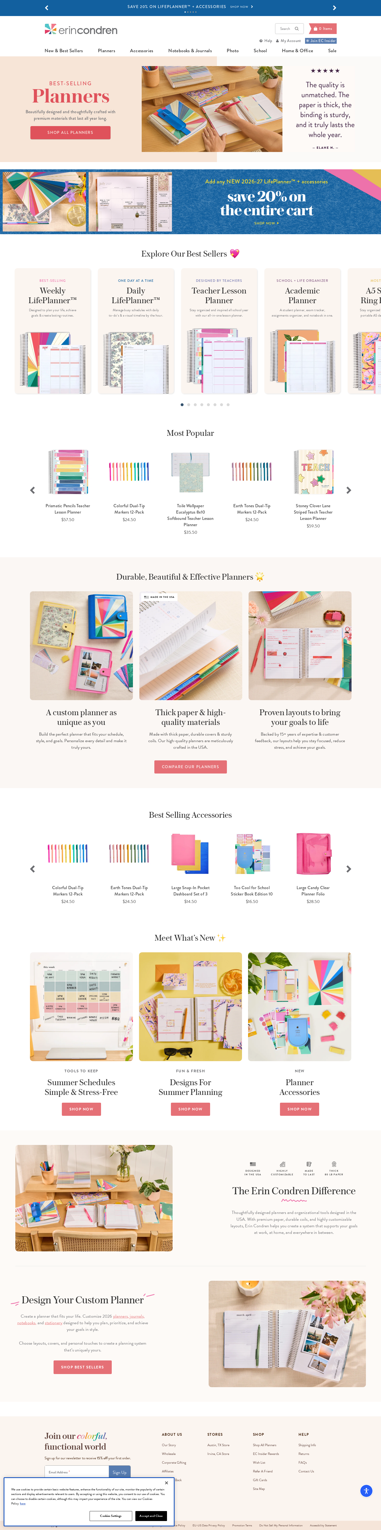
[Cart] (322, 28)
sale (332, 51)
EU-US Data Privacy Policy (209, 1525)
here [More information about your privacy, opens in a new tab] (23, 1520)
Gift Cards (260, 1480)
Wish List (259, 1462)
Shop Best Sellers (82, 1367)
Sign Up (120, 1472)
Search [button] (289, 28)
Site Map (259, 1488)
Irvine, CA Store (218, 1453)
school (260, 51)
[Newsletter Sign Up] (77, 1472)
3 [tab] (190, 12)
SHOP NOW (81, 1109)
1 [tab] (185, 12)
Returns (303, 1453)
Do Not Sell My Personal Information (281, 1525)
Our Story (169, 1445)
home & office (297, 51)
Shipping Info (307, 1445)
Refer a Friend (263, 1471)
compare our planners (190, 767)
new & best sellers (64, 51)
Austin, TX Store (218, 1445)
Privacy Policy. (116, 1484)
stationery (53, 1322)
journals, (137, 1316)
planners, (121, 1316)
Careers (167, 1488)
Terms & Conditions (96, 1484)
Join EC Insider (321, 40)
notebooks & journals (190, 51)
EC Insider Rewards (266, 1453)
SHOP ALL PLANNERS (70, 132)
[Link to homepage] (81, 29)
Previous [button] (32, 490)
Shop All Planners (264, 1445)
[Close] (166, 1499)
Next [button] (348, 490)
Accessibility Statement (323, 1525)
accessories (141, 51)
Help (268, 40)
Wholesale (169, 1453)
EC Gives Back (172, 1480)
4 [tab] (193, 12)
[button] (46, 8)
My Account (291, 40)
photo (233, 51)
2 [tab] (187, 12)
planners (106, 51)
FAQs (302, 1462)
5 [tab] (195, 12)
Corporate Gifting (174, 1462)
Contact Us (306, 1471)
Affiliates (168, 1471)
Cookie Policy (177, 1525)
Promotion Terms (242, 1525)
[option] (191, 6)
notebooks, (27, 1322)
